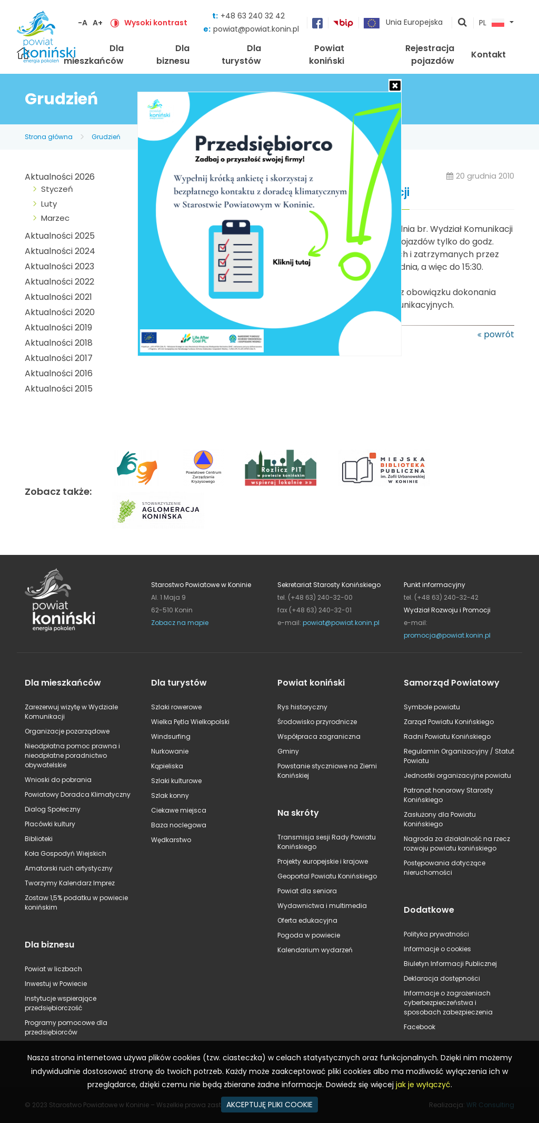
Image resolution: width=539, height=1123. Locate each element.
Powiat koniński (326, 54)
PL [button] (491, 23)
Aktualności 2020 (60, 312)
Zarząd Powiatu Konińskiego (449, 721)
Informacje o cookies (437, 948)
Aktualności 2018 (59, 343)
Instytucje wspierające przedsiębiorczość (60, 1003)
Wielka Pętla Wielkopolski (190, 721)
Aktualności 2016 (59, 373)
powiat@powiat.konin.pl (256, 29)
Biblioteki (39, 838)
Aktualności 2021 (58, 297)
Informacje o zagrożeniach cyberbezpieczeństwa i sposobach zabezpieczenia (448, 1003)
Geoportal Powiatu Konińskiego (327, 876)
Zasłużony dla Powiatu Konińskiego (440, 819)
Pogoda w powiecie (308, 935)
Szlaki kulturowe (176, 780)
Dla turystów (241, 54)
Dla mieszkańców (94, 54)
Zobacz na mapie (179, 622)
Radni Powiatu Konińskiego (447, 736)
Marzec (55, 217)
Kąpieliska (167, 765)
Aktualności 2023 (59, 266)
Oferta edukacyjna (307, 920)
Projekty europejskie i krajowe (322, 861)
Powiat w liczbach (53, 968)
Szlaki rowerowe (176, 706)
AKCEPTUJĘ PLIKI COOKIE (269, 1104)
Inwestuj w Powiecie (56, 983)
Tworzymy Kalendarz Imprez (70, 882)
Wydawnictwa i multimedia (322, 905)
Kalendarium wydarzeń (315, 949)
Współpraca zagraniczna (319, 736)
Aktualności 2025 (60, 236)
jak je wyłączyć (423, 1084)
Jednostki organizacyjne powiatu (457, 775)
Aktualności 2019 (58, 327)
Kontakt (488, 54)
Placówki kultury (50, 823)
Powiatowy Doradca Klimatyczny (78, 794)
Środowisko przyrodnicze (317, 721)
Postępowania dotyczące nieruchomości (444, 867)
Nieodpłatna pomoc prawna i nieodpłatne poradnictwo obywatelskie (72, 755)
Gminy (288, 751)
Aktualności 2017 (59, 358)
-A (82, 22)
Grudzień (106, 136)
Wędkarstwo (171, 839)
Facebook (419, 1026)
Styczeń (57, 188)
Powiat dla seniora (307, 890)
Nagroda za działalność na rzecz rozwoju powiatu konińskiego (457, 843)
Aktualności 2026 (60, 177)
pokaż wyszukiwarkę (462, 23)
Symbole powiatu (432, 706)
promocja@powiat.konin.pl (447, 635)
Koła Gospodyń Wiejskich (65, 853)
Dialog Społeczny (53, 809)
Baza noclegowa (178, 825)
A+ (98, 22)
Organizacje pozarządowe (67, 731)
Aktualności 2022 (59, 282)
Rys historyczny (302, 706)
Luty (49, 203)
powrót (499, 334)
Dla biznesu (172, 54)
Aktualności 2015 (59, 389)
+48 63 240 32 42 (253, 16)
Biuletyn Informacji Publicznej (450, 963)
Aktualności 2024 (60, 251)
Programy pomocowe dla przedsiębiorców (66, 1027)
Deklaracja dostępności (442, 978)
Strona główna (49, 136)
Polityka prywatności (436, 934)
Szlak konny (170, 795)
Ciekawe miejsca (178, 810)
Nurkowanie (169, 751)
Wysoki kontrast (155, 22)
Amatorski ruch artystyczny (69, 868)
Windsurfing (171, 736)
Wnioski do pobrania (58, 779)
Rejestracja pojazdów (429, 54)
